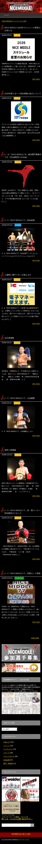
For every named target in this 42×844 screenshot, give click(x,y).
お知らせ (17, 35)
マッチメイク (19, 578)
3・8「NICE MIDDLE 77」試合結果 (19, 220)
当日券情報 (9, 338)
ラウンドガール (8, 756)
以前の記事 (35, 638)
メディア (6, 753)
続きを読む (36, 79)
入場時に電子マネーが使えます (17, 275)
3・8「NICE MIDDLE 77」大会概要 (19, 398)
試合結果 (18, 225)
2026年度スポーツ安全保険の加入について (22, 94)
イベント (6, 746)
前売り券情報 (10, 450)
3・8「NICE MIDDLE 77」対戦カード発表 (22, 573)
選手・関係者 (8, 763)
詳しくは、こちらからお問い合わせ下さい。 (17, 819)
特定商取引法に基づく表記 (21, 834)
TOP (14, 21)
